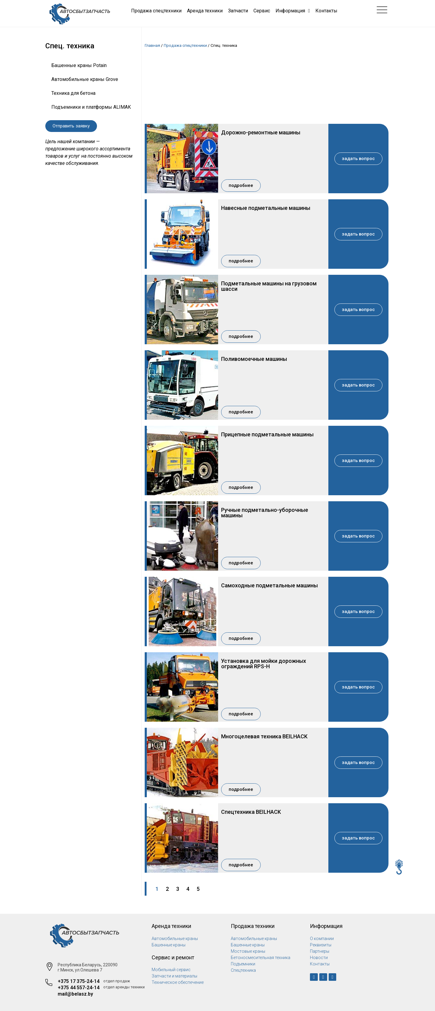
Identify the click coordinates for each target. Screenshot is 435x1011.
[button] (71, 126)
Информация (293, 10)
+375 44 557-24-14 (78, 987)
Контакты (326, 11)
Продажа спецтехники (156, 11)
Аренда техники (205, 11)
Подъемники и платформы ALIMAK (91, 107)
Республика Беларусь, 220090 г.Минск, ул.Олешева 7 (88, 967)
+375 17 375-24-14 (78, 981)
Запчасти (238, 11)
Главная (152, 45)
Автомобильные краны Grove (84, 79)
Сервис (261, 11)
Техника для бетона (73, 93)
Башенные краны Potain (79, 65)
